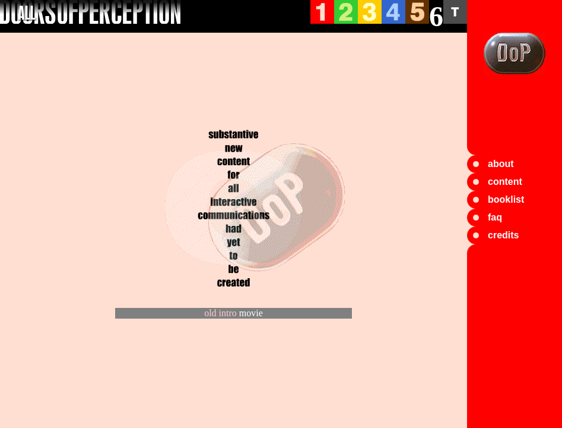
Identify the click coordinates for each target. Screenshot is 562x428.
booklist (506, 199)
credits (503, 235)
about (501, 164)
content (505, 182)
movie (251, 313)
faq (495, 217)
